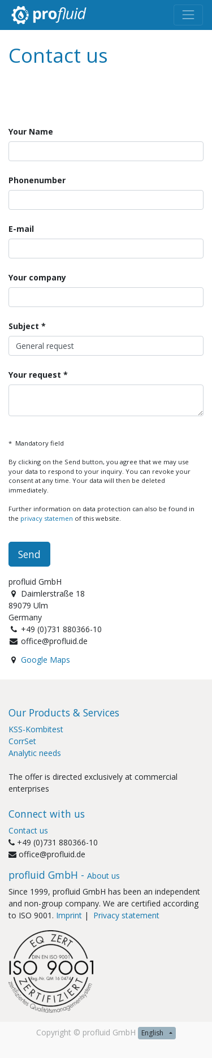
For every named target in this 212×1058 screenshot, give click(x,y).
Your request (35, 374)
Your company (37, 277)
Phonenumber (37, 180)
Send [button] (29, 554)
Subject (23, 326)
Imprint (69, 915)
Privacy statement (127, 915)
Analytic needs (34, 753)
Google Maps (45, 659)
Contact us (28, 830)
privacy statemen (46, 518)
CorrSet (22, 741)
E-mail (21, 228)
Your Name (30, 131)
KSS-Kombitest (35, 729)
